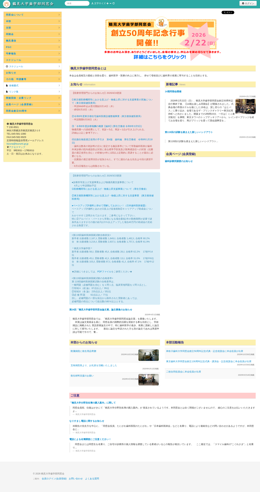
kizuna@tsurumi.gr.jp (17, 143)
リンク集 (33, 91)
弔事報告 (33, 53)
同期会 (33, 34)
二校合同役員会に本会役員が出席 (183, 371)
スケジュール (33, 60)
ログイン (248, 3)
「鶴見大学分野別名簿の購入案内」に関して (92, 402)
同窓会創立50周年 (33, 111)
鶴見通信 (33, 40)
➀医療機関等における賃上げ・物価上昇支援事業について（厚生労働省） (110, 189)
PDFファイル (104, 271)
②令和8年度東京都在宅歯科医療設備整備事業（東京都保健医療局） (107, 116)
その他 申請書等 (33, 79)
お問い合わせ (76, 478)
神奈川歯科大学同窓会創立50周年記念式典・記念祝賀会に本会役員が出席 (204, 351)
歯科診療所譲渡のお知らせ (179, 161)
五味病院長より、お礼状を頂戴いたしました (94, 365)
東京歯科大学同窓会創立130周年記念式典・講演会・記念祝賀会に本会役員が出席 (208, 361)
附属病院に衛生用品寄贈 (83, 351)
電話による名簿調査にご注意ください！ (90, 439)
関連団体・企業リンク (33, 98)
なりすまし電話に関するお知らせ (86, 421)
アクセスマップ (17, 147)
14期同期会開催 (173, 91)
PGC (33, 47)
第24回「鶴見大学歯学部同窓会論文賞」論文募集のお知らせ (100, 309)
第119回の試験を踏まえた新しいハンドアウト (189, 132)
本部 (33, 21)
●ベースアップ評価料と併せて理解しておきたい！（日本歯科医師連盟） (109, 205)
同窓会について (33, 14)
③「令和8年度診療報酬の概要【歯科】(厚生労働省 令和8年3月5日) (107, 126)
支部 (33, 27)
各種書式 (33, 85)
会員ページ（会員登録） (33, 104)
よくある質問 (92, 478)
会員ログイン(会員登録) (54, 478)
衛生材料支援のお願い (82, 375)
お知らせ (33, 72)
